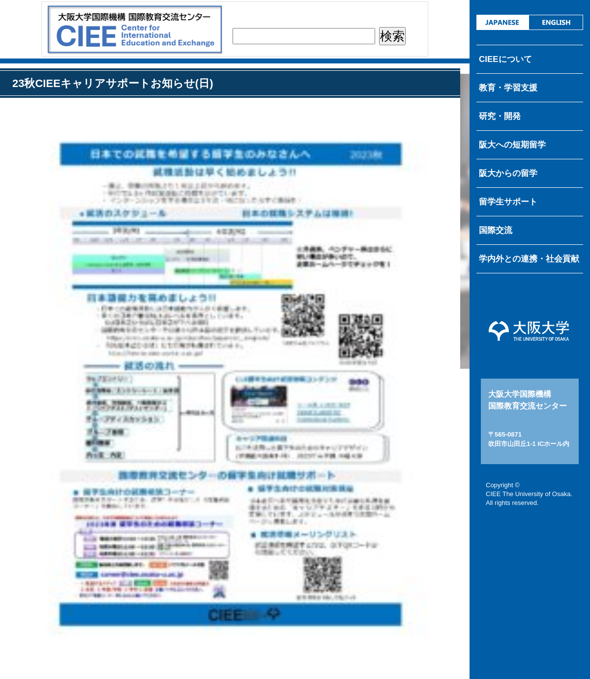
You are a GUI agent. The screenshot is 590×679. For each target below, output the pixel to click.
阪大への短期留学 (512, 144)
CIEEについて (505, 59)
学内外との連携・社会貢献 (529, 259)
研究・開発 (500, 116)
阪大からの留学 (508, 173)
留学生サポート (508, 202)
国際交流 (495, 230)
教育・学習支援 (508, 87)
